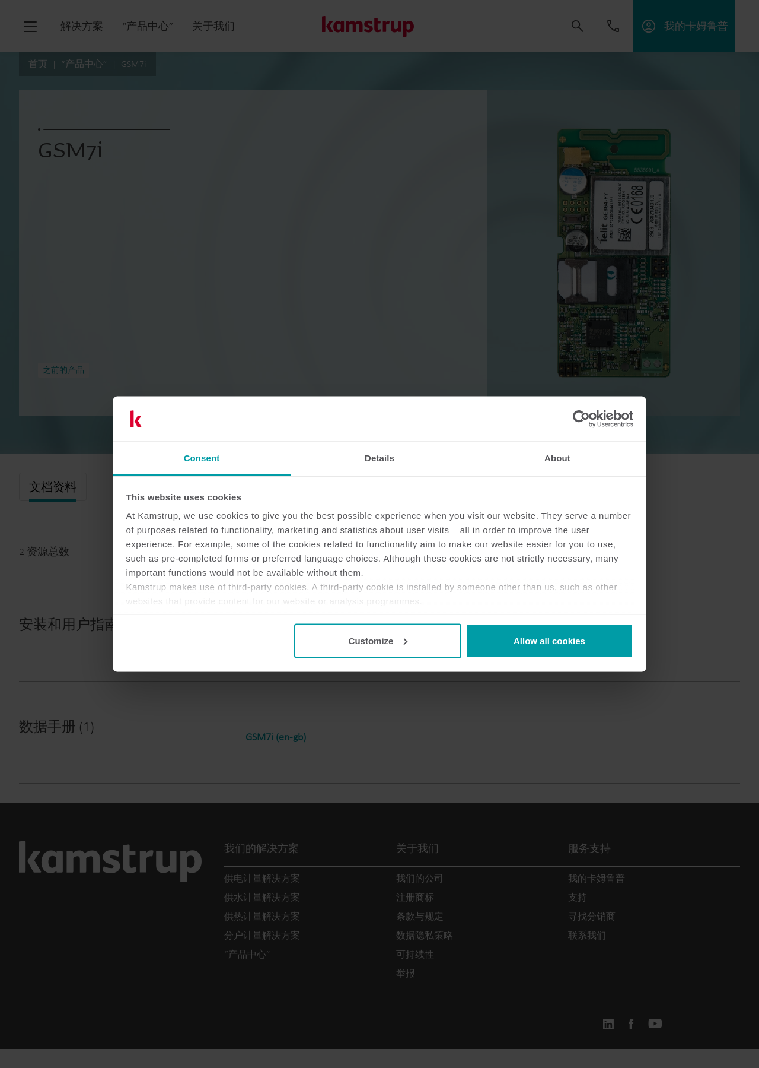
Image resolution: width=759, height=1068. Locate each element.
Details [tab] (379, 458)
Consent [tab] (202, 458)
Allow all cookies (549, 640)
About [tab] (557, 458)
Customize (378, 640)
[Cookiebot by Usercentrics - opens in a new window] (581, 419)
